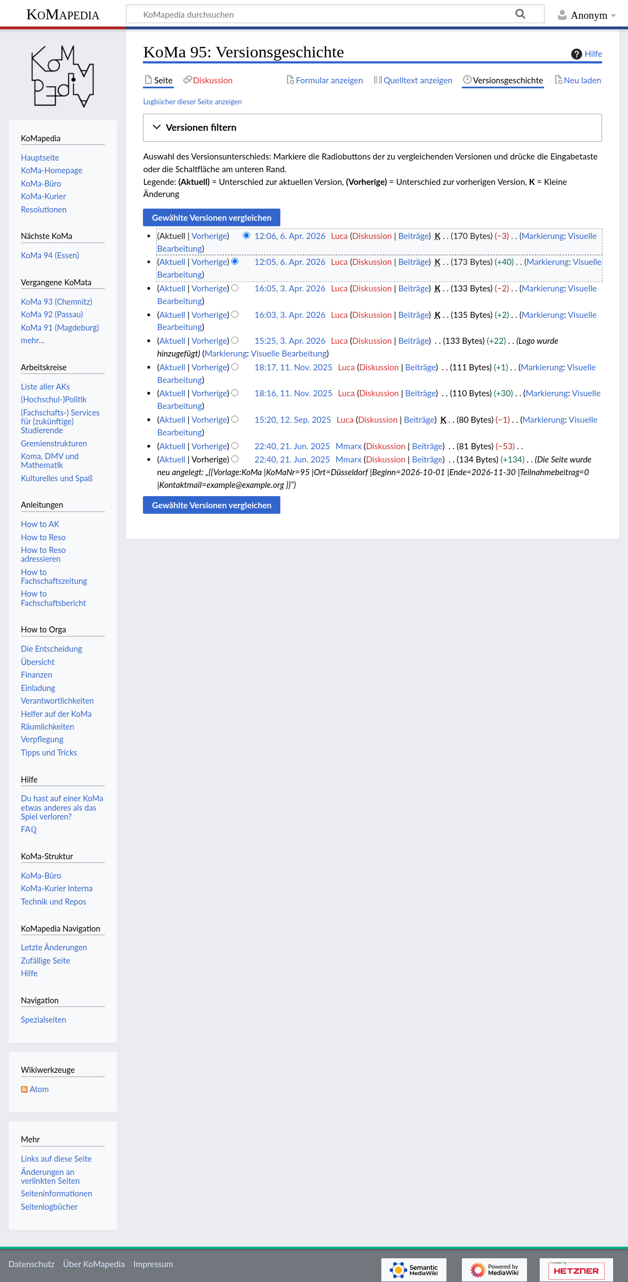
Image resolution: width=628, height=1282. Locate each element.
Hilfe (585, 54)
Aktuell (172, 262)
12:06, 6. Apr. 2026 (290, 236)
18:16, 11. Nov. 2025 (293, 393)
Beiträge (413, 236)
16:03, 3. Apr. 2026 (290, 315)
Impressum (154, 1264)
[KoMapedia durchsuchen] (335, 14)
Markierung (542, 236)
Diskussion (372, 236)
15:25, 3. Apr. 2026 (290, 340)
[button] (372, 127)
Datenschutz (31, 1264)
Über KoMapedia (94, 1264)
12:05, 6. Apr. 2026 (290, 262)
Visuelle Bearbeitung (289, 353)
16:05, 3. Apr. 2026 (290, 288)
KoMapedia (62, 14)
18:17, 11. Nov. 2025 (293, 367)
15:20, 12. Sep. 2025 (292, 419)
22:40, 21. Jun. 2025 (292, 446)
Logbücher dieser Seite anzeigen (192, 101)
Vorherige (209, 236)
